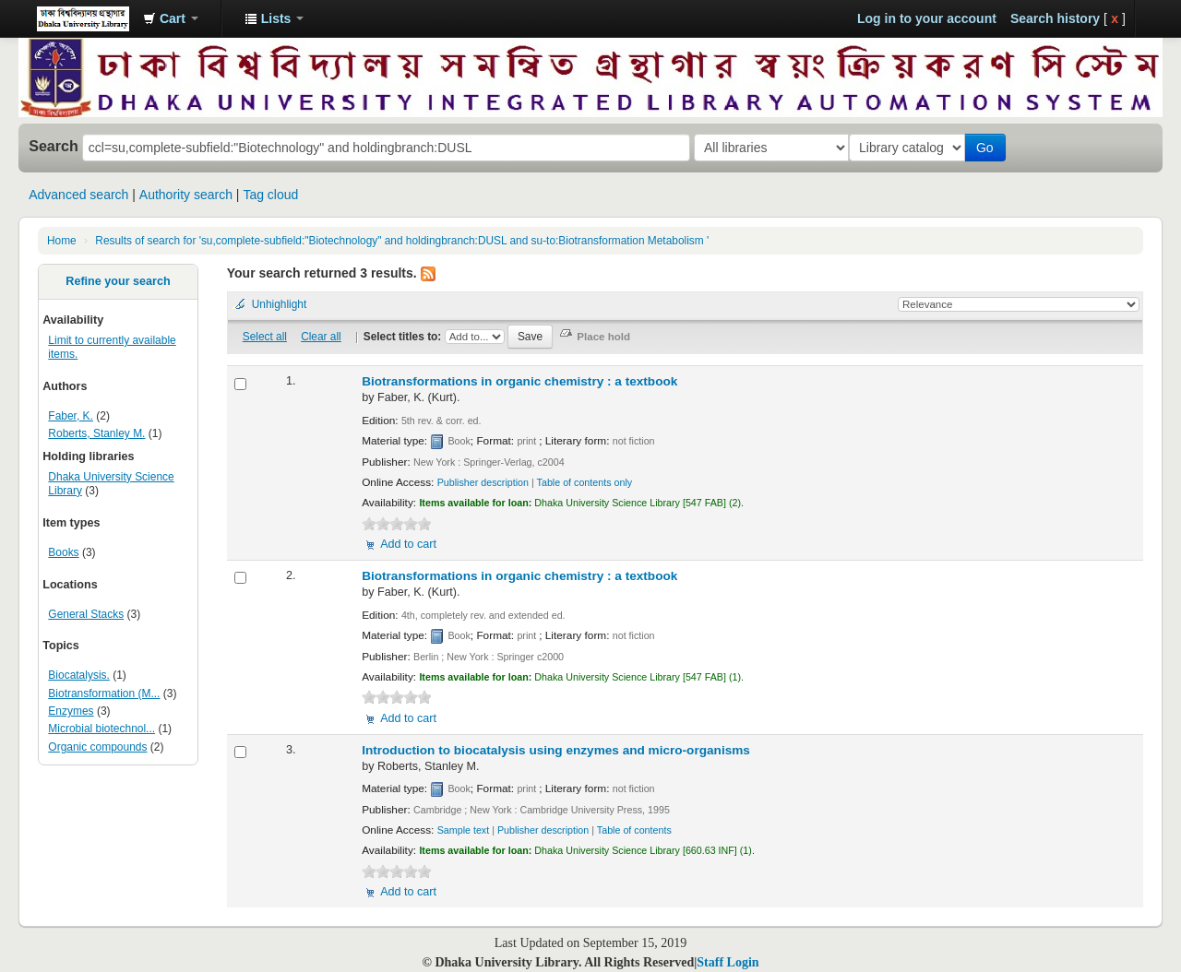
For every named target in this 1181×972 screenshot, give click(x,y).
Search (53, 145)
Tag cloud (270, 194)
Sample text (463, 830)
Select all (265, 336)
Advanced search (78, 194)
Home (62, 240)
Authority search (186, 194)
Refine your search (118, 281)
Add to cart (408, 544)
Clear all (321, 336)
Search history (1055, 18)
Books (63, 552)
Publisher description (483, 482)
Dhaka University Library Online (83, 18)
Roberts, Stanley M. (96, 433)
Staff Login (727, 962)
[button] (170, 18)
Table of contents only (585, 482)
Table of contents (634, 830)
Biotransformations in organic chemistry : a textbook (519, 381)
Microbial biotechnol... (101, 728)
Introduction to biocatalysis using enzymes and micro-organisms (556, 750)
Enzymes (70, 711)
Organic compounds (97, 747)
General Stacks (86, 614)
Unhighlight (279, 304)
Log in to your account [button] (926, 18)
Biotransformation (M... (104, 693)
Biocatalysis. (79, 675)
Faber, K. (70, 415)
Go (988, 147)
